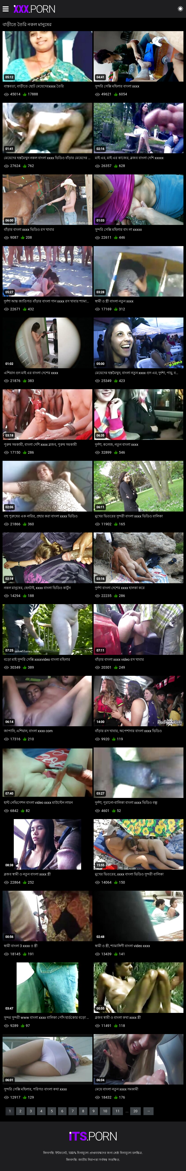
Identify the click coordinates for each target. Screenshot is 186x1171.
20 (135, 1111)
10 (105, 1111)
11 (118, 1111)
